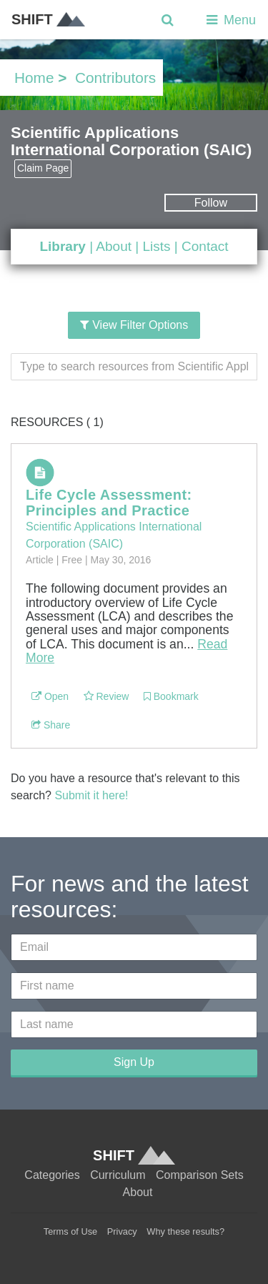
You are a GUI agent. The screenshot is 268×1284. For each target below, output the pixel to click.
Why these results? (185, 1231)
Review (106, 696)
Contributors (115, 77)
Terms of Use (70, 1231)
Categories (51, 1175)
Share (50, 725)
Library (62, 246)
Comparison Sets (200, 1175)
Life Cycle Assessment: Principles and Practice (109, 502)
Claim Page (43, 168)
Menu (230, 20)
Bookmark (171, 696)
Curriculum (117, 1175)
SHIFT (48, 19)
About (113, 246)
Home (34, 77)
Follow (210, 203)
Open (50, 696)
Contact (205, 246)
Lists (156, 246)
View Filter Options (134, 325)
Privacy (122, 1231)
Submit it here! (91, 795)
